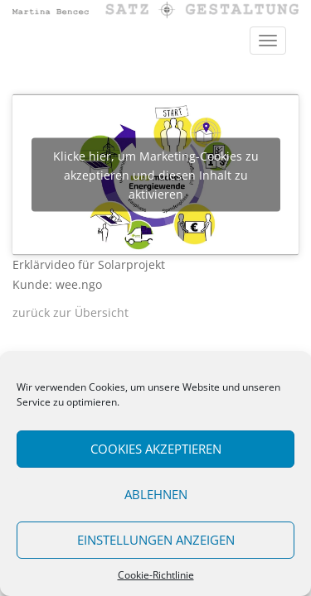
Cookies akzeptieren (155, 448)
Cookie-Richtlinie (156, 575)
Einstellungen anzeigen (156, 539)
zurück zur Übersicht (70, 312)
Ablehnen (155, 494)
